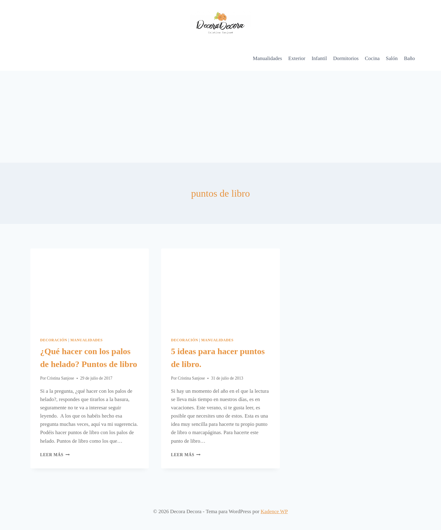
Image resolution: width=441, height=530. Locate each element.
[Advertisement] (220, 117)
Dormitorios (346, 58)
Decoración (53, 340)
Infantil (319, 58)
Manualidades (267, 58)
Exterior (296, 58)
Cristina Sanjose (60, 378)
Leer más (55, 454)
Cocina (372, 58)
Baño (409, 58)
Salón (392, 58)
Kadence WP (274, 511)
